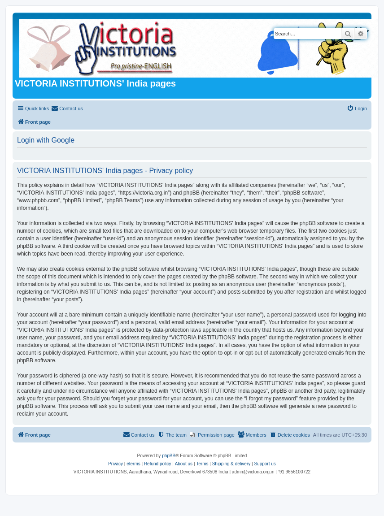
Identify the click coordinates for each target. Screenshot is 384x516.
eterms (133, 463)
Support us (264, 463)
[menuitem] (67, 108)
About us (183, 463)
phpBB (168, 455)
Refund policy (157, 463)
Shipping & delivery (231, 463)
